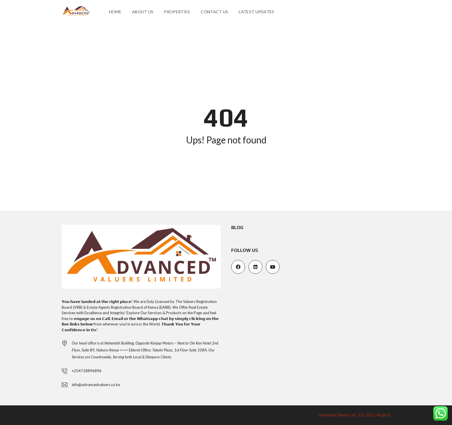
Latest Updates (256, 11)
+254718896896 (86, 370)
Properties (177, 11)
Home (115, 11)
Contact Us (214, 11)
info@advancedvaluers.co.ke (96, 384)
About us (142, 11)
